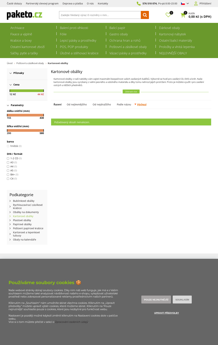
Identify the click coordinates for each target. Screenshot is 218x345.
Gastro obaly (118, 34)
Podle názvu (124, 104)
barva (10, 141)
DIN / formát (14, 154)
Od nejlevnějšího (77, 104)
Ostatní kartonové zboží (27, 47)
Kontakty (103, 3)
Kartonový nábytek (172, 34)
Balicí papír (117, 28)
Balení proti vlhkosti (74, 28)
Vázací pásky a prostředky (127, 53)
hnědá (14, 146)
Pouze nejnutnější (156, 299)
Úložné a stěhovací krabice (79, 53)
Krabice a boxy (21, 40)
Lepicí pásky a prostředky (78, 40)
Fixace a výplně (21, 34)
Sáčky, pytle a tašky (24, 53)
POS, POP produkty (74, 47)
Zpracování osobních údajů (71, 322)
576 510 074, (150, 3)
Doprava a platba (73, 3)
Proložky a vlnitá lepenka (177, 47)
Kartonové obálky (58, 63)
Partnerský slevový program (42, 3)
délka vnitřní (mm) (18, 111)
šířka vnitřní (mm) (18, 126)
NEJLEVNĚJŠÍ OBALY (173, 53)
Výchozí (141, 104)
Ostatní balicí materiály (175, 40)
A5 (11, 170)
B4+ (12, 174)
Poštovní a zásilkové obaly (128, 47)
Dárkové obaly (169, 28)
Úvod (10, 63)
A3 (11, 162)
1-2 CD (14, 158)
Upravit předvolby (166, 313)
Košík (192, 13)
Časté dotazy (14, 3)
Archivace (17, 28)
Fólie (63, 34)
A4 (11, 166)
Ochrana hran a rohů (124, 40)
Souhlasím (182, 299)
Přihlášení (205, 3)
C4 (11, 178)
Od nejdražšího (102, 104)
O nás (90, 3)
